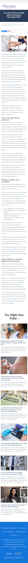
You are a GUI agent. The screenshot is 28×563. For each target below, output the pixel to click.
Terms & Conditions (7, 532)
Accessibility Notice (20, 532)
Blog (20, 24)
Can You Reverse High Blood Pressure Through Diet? (13, 24)
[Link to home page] (11, 6)
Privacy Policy (23, 528)
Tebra (22, 557)
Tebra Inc (14, 528)
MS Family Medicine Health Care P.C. (9, 24)
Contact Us (14, 535)
